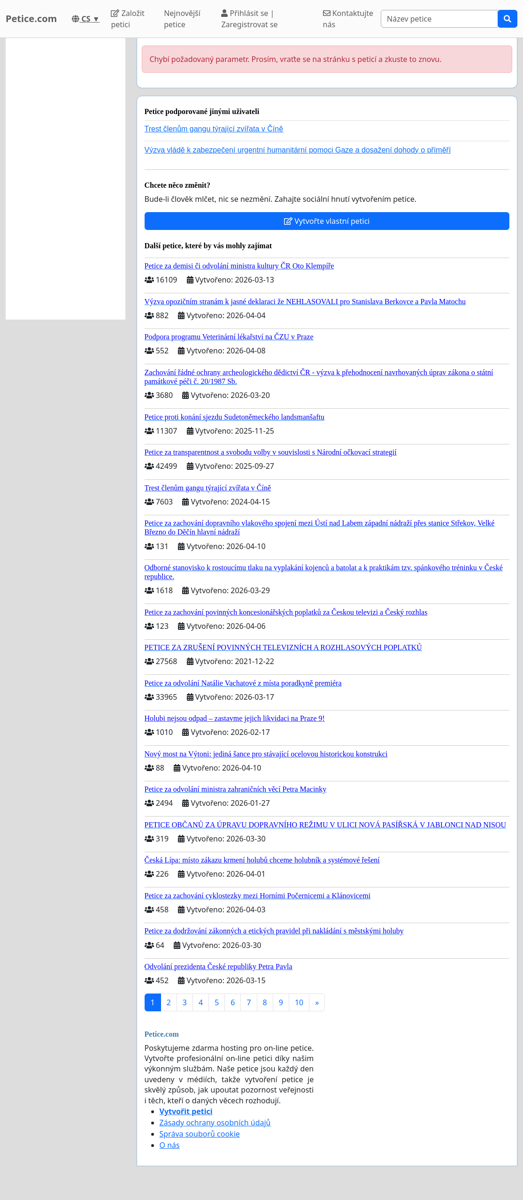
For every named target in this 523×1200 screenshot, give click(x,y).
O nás (170, 1145)
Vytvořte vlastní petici (327, 221)
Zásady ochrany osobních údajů (215, 1122)
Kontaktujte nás (348, 19)
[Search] (439, 19)
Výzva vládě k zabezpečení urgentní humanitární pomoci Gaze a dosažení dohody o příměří (298, 150)
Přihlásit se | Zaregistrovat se (249, 19)
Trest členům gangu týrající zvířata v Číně (214, 129)
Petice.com (31, 18)
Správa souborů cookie (200, 1134)
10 (299, 1002)
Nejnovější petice (182, 19)
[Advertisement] (65, 179)
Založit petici (127, 19)
